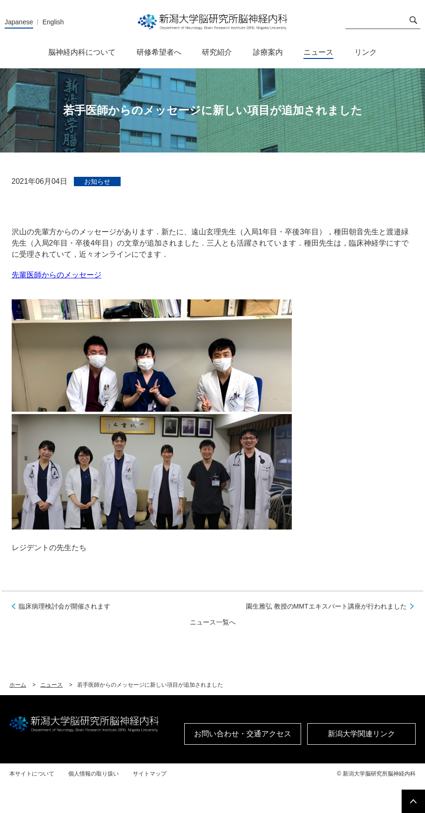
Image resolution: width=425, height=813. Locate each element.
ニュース (51, 685)
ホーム (17, 685)
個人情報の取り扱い (93, 773)
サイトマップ (149, 773)
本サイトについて (31, 773)
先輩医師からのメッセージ (56, 275)
